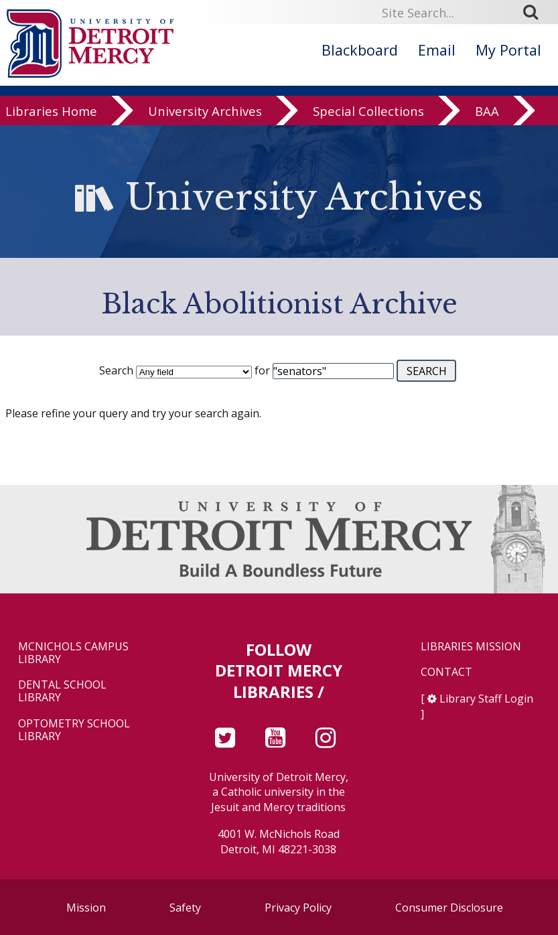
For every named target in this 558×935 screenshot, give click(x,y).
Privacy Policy (298, 907)
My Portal (508, 50)
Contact (446, 672)
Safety (185, 907)
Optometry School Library (74, 730)
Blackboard (360, 50)
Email (437, 50)
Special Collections (368, 112)
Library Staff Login (486, 698)
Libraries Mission (471, 646)
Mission (86, 907)
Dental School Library (62, 691)
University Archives (205, 112)
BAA (487, 112)
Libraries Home (51, 112)
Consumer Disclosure (449, 907)
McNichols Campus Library (73, 653)
